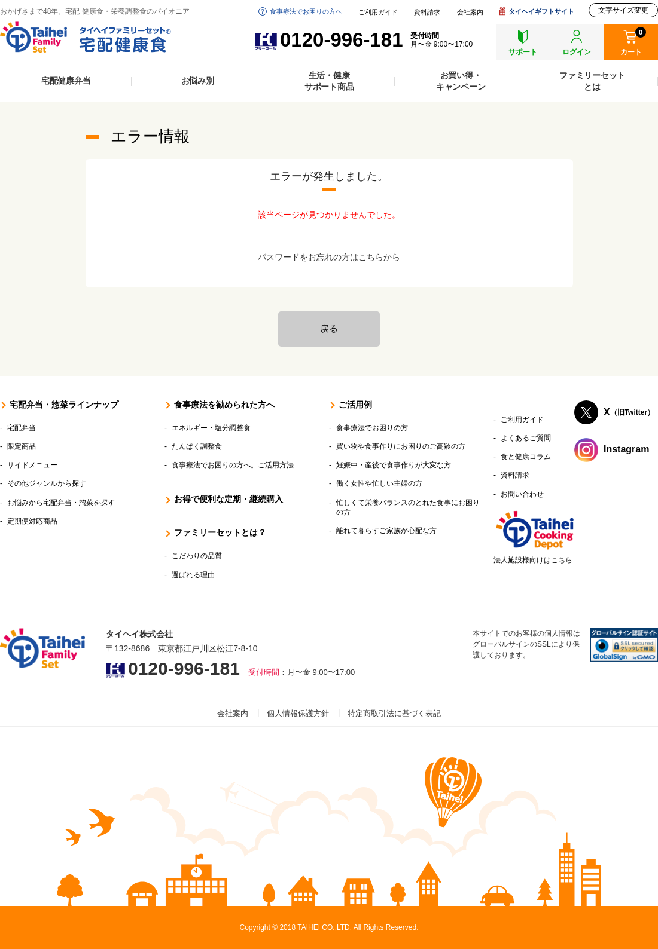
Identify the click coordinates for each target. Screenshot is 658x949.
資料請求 (427, 12)
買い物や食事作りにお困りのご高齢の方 (400, 446)
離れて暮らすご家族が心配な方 (386, 530)
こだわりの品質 (197, 556)
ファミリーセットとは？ (220, 532)
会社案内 (470, 12)
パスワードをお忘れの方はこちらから (329, 257)
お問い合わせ (522, 494)
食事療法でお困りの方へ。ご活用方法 (233, 465)
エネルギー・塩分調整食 (211, 428)
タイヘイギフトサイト (541, 11)
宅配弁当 (21, 428)
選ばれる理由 (193, 575)
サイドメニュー (32, 465)
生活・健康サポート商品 (329, 81)
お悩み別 (197, 80)
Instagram (626, 449)
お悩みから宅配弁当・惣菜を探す (61, 502)
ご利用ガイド (378, 12)
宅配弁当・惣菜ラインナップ (64, 404)
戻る (329, 328)
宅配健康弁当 (66, 80)
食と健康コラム (526, 456)
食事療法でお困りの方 (372, 428)
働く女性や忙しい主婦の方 (379, 483)
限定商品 (21, 446)
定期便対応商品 (32, 521)
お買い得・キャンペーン (461, 81)
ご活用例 (355, 404)
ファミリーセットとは (592, 81)
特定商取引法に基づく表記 (394, 713)
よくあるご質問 (526, 438)
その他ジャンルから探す (46, 483)
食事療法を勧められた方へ (224, 404)
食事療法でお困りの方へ (306, 11)
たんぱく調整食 (197, 446)
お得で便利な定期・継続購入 (228, 499)
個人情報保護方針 (298, 713)
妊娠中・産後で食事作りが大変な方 (393, 465)
